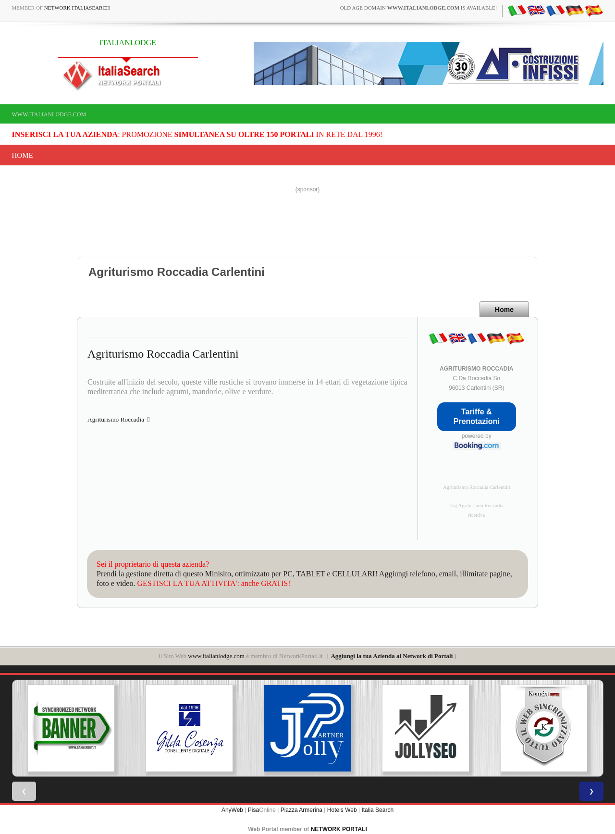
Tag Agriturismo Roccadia (477, 505)
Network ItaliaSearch (77, 8)
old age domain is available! (418, 8)
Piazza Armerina (301, 810)
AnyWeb (232, 810)
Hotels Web (342, 810)
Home (22, 155)
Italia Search (377, 810)
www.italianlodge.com (49, 114)
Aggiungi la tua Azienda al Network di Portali (392, 656)
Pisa (253, 810)
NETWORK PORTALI (339, 829)
